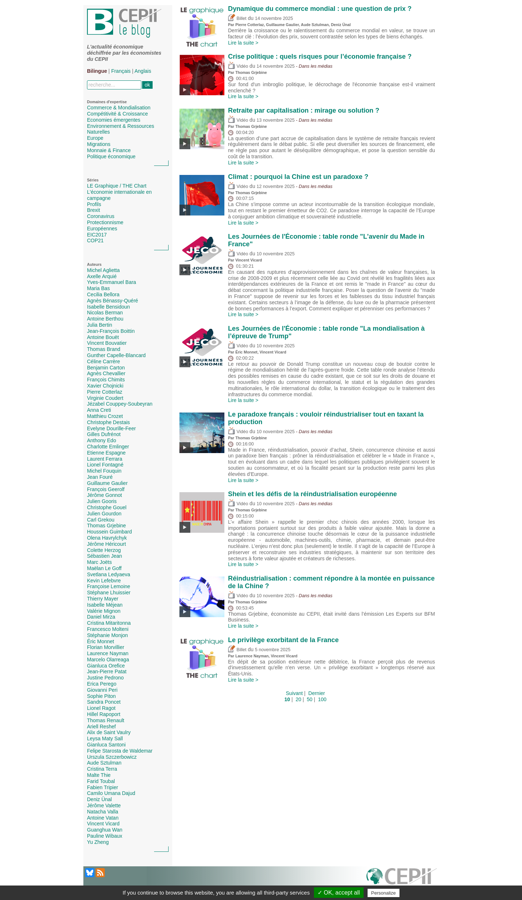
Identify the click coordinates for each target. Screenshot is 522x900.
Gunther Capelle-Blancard (116, 355)
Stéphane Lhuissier (108, 592)
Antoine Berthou (105, 319)
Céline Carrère (103, 361)
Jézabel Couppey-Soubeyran (120, 404)
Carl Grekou (100, 520)
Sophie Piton (101, 696)
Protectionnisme (105, 222)
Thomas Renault (105, 720)
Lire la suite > (243, 43)
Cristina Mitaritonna (109, 623)
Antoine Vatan (103, 818)
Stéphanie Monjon (107, 635)
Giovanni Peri (102, 690)
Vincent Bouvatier (107, 343)
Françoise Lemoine (108, 586)
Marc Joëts (99, 562)
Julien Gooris (102, 501)
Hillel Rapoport (103, 714)
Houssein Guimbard (109, 532)
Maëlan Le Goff (104, 568)
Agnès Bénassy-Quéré (112, 301)
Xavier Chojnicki (105, 386)
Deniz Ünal (99, 799)
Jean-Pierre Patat (107, 671)
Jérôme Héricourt (106, 544)
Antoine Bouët (103, 337)
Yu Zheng (98, 842)
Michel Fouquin (104, 471)
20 (298, 699)
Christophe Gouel (107, 507)
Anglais (142, 71)
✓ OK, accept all (339, 892)
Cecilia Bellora (103, 294)
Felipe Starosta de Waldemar (120, 751)
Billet (237, 18)
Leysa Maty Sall (105, 738)
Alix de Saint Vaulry (108, 732)
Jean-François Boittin (111, 331)
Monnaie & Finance (109, 150)
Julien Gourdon (104, 513)
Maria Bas (98, 288)
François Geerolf (105, 489)
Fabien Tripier (102, 787)
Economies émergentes (113, 120)
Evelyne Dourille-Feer (111, 428)
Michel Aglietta (103, 270)
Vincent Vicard (103, 823)
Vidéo (238, 66)
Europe (95, 138)
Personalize (383, 893)
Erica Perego (101, 684)
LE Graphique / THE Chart (116, 186)
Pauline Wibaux (104, 836)
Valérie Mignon (103, 611)
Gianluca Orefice (106, 666)
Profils (94, 204)
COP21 (95, 240)
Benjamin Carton (106, 368)
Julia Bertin (99, 325)
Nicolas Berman (105, 312)
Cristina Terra (102, 769)
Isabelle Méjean (105, 605)
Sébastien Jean (104, 556)
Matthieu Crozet (105, 416)
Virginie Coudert (105, 398)
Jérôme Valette (104, 805)
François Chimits (106, 379)
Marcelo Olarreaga (108, 659)
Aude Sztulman (104, 763)
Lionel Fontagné (105, 465)
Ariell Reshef (101, 726)
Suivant (294, 693)
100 (322, 699)
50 (309, 699)
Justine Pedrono (105, 678)
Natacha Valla (102, 812)
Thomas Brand (103, 349)
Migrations (99, 144)
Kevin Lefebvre (104, 580)
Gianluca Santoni (106, 745)
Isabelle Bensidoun (108, 307)
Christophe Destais (108, 422)
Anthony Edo (101, 440)
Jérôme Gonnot (104, 495)
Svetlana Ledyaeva (108, 574)
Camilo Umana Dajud (111, 793)
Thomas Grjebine (106, 525)
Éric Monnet (100, 641)
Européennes (102, 228)
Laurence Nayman (107, 653)
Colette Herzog (104, 550)
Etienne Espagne (106, 453)
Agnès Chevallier (106, 373)
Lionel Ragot (101, 708)
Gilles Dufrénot (104, 434)
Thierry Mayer (102, 599)
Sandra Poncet (104, 702)
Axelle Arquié (102, 276)
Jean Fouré (100, 477)
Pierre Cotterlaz (104, 392)
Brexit (93, 210)
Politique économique (111, 156)
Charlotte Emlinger (108, 446)
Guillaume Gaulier (107, 483)
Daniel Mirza (101, 617)
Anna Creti (99, 410)
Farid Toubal (101, 781)
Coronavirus (100, 216)
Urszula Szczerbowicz (112, 757)
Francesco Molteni (107, 629)
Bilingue (97, 71)
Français (121, 71)
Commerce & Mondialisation (118, 107)
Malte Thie (99, 775)
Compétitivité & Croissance (117, 114)
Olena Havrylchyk (107, 538)
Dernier (316, 693)
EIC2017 (97, 235)
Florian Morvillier (105, 647)
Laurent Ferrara (104, 459)
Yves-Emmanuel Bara (111, 282)
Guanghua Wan (105, 830)
